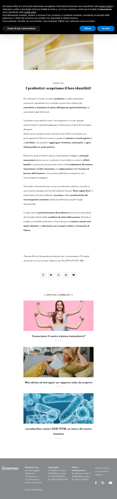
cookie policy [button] (30, 12)
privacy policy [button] (105, 6)
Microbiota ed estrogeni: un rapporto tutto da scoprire (58, 382)
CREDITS (99, 475)
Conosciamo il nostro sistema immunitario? (58, 336)
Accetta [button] (106, 28)
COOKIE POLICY (102, 471)
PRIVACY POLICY (102, 468)
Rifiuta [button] (87, 28)
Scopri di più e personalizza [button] (21, 28)
